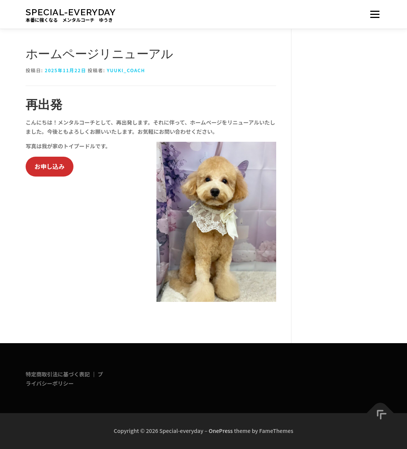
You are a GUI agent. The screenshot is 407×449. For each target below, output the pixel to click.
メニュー (374, 14)
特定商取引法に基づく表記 (58, 374)
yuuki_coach (126, 70)
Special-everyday (71, 11)
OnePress (220, 430)
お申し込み (49, 166)
